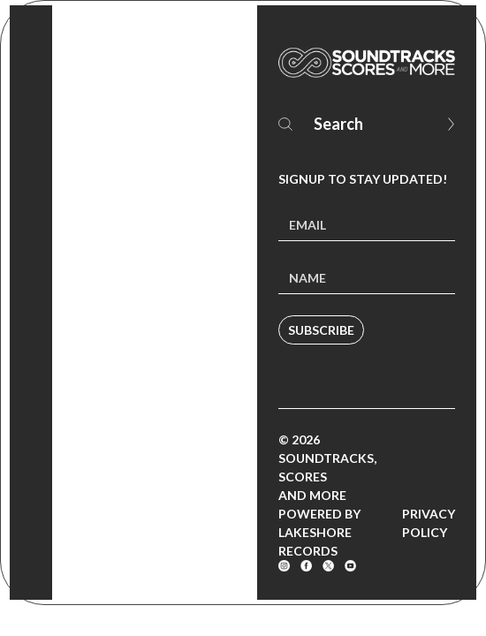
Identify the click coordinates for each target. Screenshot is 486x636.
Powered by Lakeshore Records (319, 532)
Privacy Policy (428, 523)
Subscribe (321, 329)
